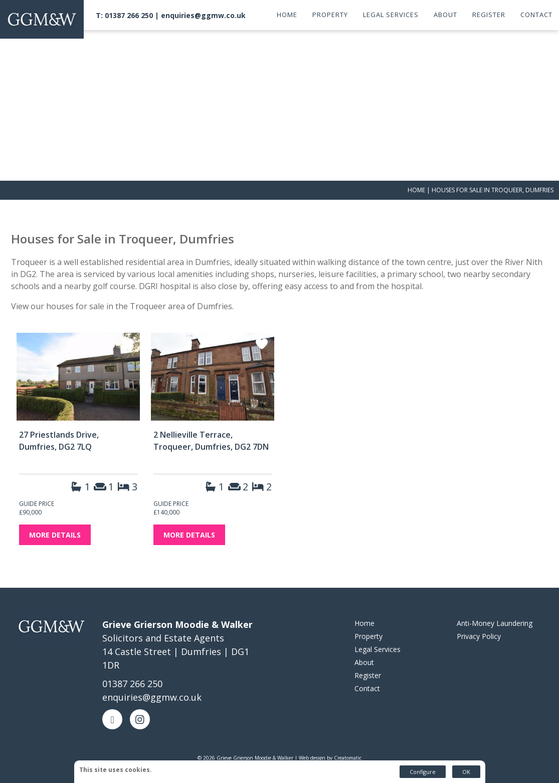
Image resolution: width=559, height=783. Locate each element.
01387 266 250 (132, 684)
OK (466, 771)
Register (488, 14)
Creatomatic (347, 757)
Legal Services (391, 14)
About (445, 14)
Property (330, 14)
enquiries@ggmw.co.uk (203, 15)
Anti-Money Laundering (494, 623)
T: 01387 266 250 (124, 15)
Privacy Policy (479, 636)
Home (287, 14)
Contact (536, 14)
